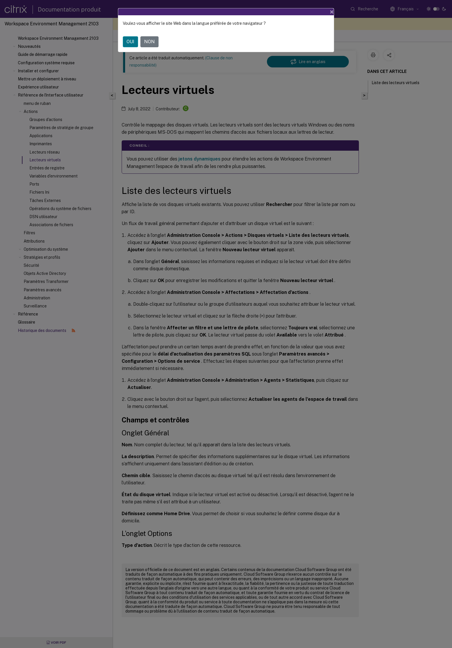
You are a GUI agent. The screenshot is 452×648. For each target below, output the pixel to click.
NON (149, 41)
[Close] (331, 12)
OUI (130, 41)
